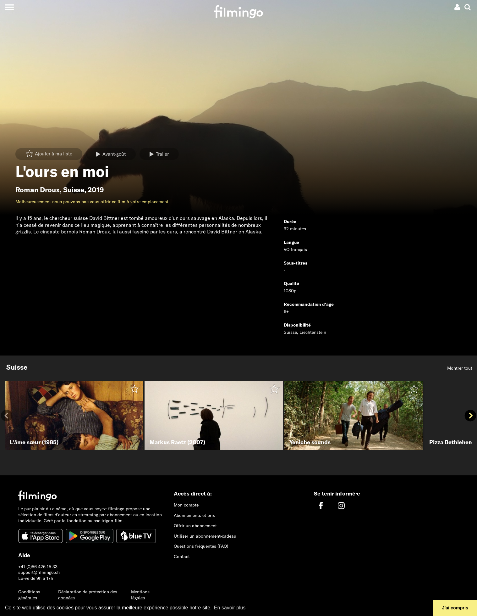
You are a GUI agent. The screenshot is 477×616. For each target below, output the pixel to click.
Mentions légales (140, 595)
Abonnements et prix (194, 515)
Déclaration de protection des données (87, 595)
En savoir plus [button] (230, 607)
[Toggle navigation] (9, 7)
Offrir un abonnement (195, 526)
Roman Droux (37, 189)
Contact (182, 556)
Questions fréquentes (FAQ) (201, 546)
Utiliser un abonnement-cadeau (205, 536)
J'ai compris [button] (455, 607)
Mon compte (186, 505)
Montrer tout (459, 368)
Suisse (73, 189)
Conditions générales (29, 595)
